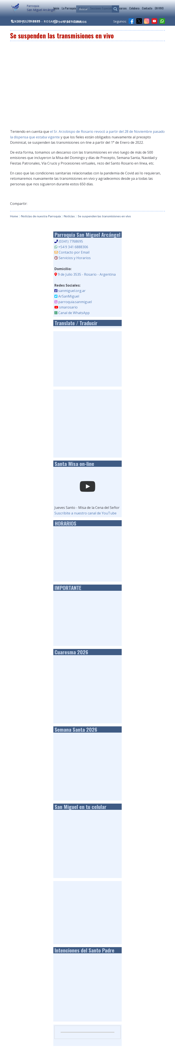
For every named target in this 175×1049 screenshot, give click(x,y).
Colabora (134, 8)
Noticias (69, 216)
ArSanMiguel (68, 296)
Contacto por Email (74, 252)
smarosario (68, 307)
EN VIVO (159, 8)
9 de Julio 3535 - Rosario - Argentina (45, 21)
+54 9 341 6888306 (73, 247)
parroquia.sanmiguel (75, 301)
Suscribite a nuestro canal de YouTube (85, 513)
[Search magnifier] (115, 9)
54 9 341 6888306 (70, 21)
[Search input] (95, 9)
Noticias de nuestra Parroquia (41, 216)
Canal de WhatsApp (74, 312)
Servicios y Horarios (75, 257)
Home (14, 216)
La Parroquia (69, 8)
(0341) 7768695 (71, 241)
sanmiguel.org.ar (72, 290)
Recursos (121, 8)
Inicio (56, 8)
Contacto (147, 8)
